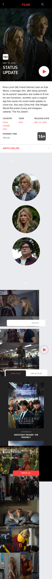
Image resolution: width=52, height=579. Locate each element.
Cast (13, 161)
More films (15, 374)
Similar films (36, 374)
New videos (16, 323)
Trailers (35, 323)
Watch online (10, 458)
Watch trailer (33, 71)
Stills (26, 283)
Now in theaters (12, 452)
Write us (26, 473)
